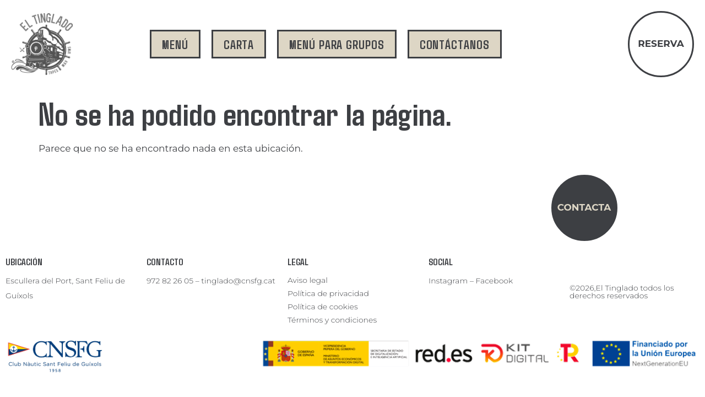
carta (239, 44)
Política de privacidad (328, 293)
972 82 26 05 (170, 281)
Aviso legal (308, 280)
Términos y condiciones (332, 320)
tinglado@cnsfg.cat (238, 281)
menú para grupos (336, 44)
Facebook (494, 281)
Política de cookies (323, 307)
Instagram (448, 281)
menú (175, 44)
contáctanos (455, 44)
